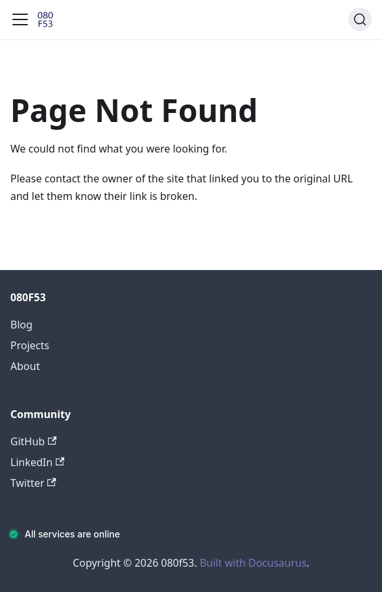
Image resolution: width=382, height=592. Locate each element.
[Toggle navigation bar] (20, 19)
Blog (21, 324)
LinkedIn (37, 462)
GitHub (33, 441)
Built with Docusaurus (253, 563)
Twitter (33, 483)
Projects (29, 345)
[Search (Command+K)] (360, 19)
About (25, 366)
